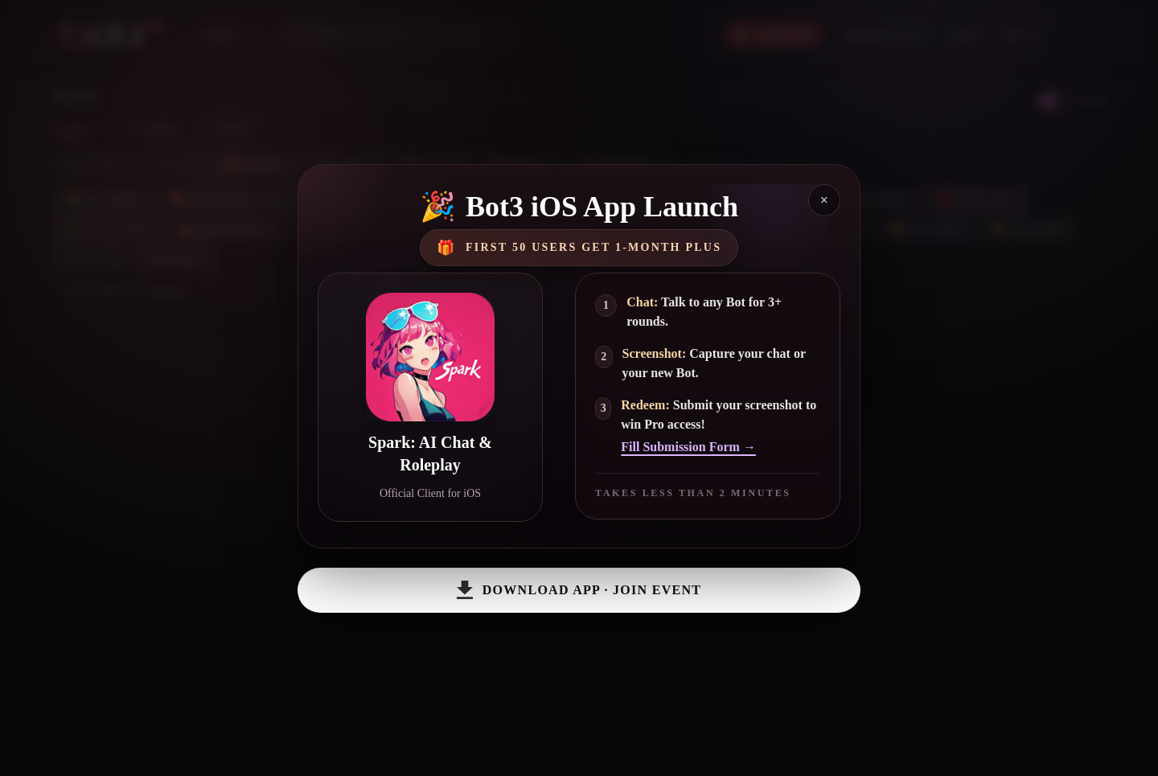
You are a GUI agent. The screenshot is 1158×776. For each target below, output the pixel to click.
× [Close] (824, 200)
